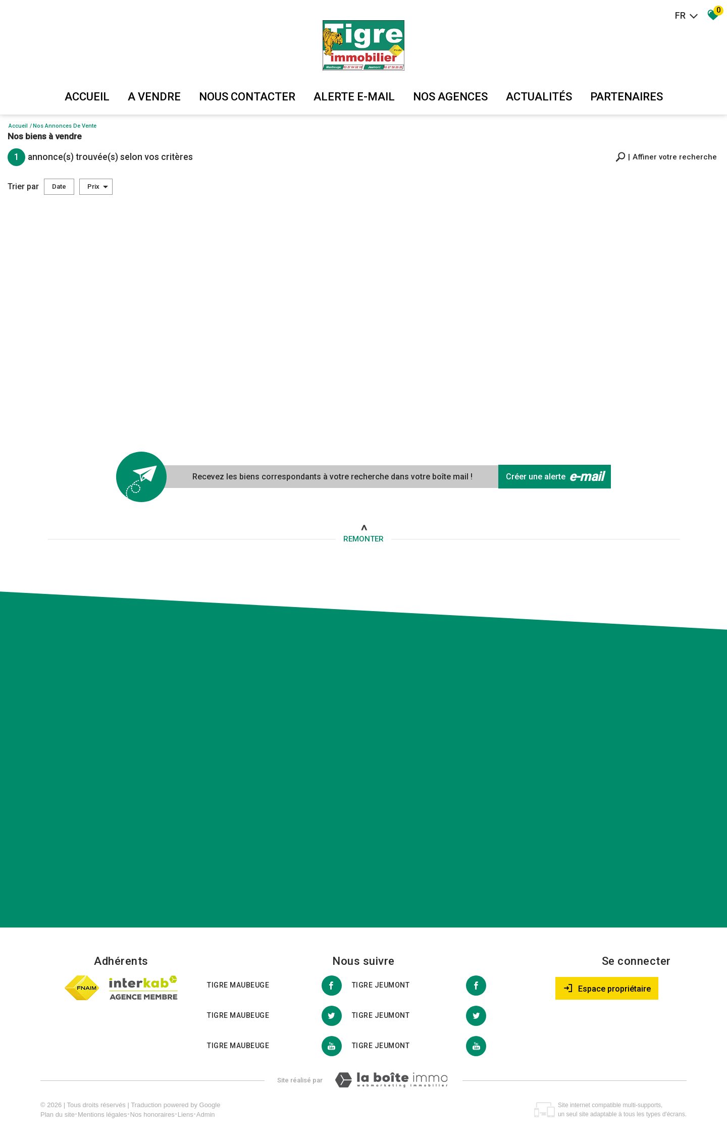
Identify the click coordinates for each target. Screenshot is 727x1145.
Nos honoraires (152, 1114)
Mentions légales (102, 1114)
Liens (185, 1114)
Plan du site (57, 1114)
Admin (205, 1114)
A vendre (154, 96)
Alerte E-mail (354, 96)
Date (59, 186)
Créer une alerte (555, 476)
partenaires (626, 96)
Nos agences (450, 96)
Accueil (87, 96)
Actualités (539, 96)
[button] (666, 157)
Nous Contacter (247, 96)
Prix (97, 187)
